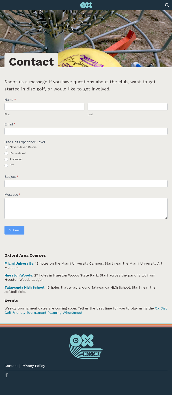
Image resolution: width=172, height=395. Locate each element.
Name (10, 99)
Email (9, 124)
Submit (14, 230)
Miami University (18, 263)
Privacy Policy (33, 366)
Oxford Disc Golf (86, 14)
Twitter (6, 375)
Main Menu (5, 5)
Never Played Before (20, 147)
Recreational (15, 153)
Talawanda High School (24, 287)
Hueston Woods (18, 275)
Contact (11, 366)
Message (12, 194)
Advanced (13, 159)
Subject (11, 176)
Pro (9, 165)
